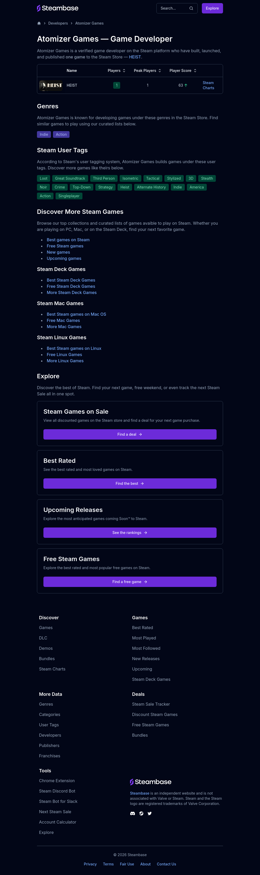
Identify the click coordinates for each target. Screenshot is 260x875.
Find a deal (130, 434)
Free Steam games (65, 245)
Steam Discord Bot (57, 791)
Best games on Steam (68, 239)
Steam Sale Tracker (151, 704)
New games (58, 252)
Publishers (49, 745)
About (145, 864)
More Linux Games (65, 360)
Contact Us (166, 864)
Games (46, 627)
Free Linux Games (64, 354)
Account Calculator (57, 822)
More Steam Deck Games (72, 292)
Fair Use (127, 864)
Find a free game (130, 581)
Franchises (49, 755)
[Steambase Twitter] (150, 813)
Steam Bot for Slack (58, 801)
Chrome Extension (57, 780)
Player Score (183, 70)
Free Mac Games (63, 320)
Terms (108, 864)
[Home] (39, 23)
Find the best (130, 483)
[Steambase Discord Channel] (132, 813)
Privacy (90, 864)
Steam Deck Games (151, 679)
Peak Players (148, 70)
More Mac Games (64, 326)
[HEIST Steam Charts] (51, 85)
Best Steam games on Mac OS (76, 314)
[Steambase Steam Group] (141, 813)
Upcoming (142, 669)
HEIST (135, 56)
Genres (46, 704)
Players (117, 70)
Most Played (144, 637)
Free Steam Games (150, 724)
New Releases (146, 658)
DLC (43, 637)
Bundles (47, 658)
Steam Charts (52, 669)
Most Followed (146, 648)
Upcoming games (64, 258)
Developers (58, 23)
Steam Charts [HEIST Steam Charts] (208, 85)
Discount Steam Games (155, 714)
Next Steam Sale (55, 811)
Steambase (139, 793)
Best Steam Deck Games (71, 280)
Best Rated (142, 627)
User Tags (49, 724)
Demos (46, 648)
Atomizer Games (89, 23)
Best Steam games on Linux (74, 348)
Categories (49, 714)
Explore (212, 8)
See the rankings (130, 532)
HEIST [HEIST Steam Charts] (72, 85)
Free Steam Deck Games (71, 286)
